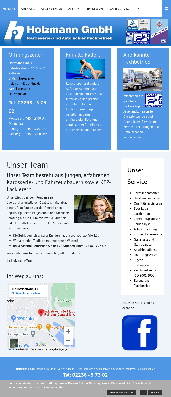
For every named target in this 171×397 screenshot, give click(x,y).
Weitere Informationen (121, 392)
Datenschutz (119, 9)
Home (9, 9)
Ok (143, 392)
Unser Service (51, 9)
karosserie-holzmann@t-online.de (102, 368)
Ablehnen (155, 392)
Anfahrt (74, 9)
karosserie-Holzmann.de (141, 368)
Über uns (28, 9)
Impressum (95, 9)
